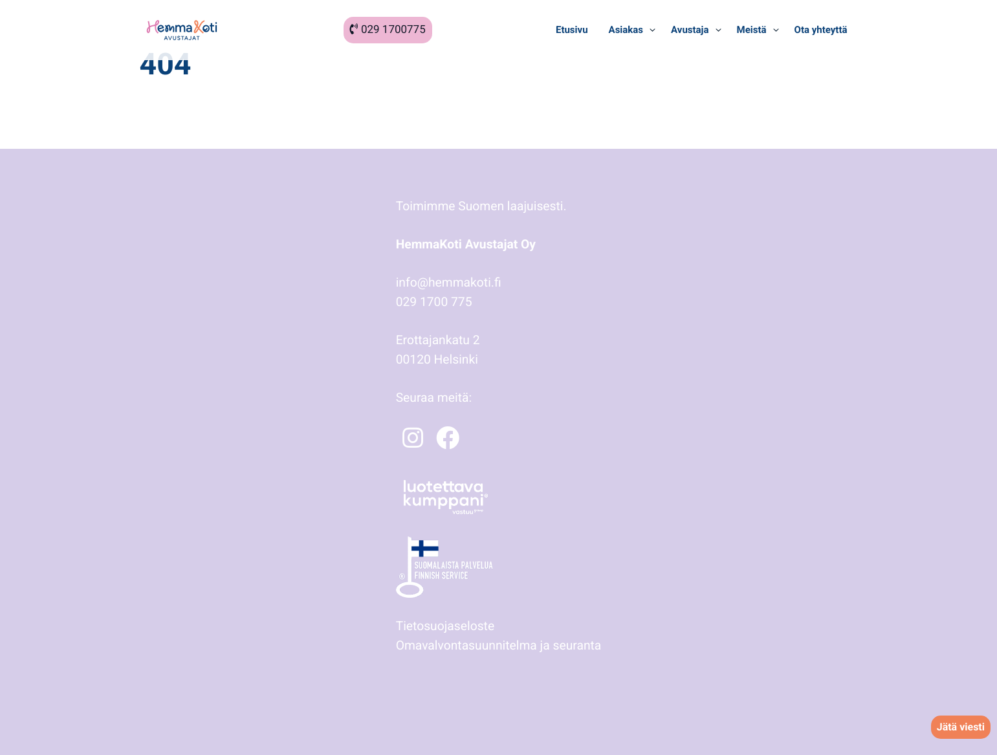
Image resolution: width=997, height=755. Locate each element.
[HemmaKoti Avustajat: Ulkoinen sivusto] (182, 30)
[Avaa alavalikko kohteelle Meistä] (776, 30)
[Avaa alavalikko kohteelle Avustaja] (718, 30)
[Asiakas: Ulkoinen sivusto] (624, 30)
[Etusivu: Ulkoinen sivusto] (571, 30)
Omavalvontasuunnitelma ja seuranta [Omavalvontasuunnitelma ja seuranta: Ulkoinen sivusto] (499, 645)
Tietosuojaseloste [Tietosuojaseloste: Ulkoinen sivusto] (445, 625)
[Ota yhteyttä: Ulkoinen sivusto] (821, 30)
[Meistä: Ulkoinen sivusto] (750, 30)
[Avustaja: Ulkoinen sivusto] (688, 30)
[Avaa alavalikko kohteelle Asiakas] (652, 30)
